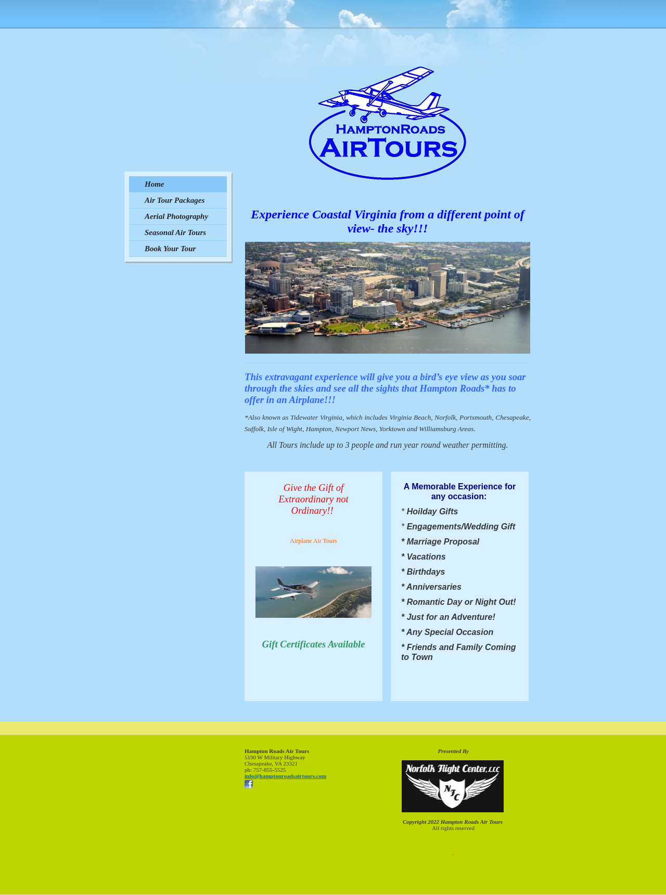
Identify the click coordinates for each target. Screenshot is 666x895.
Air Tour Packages (174, 200)
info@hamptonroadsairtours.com (285, 776)
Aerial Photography (176, 216)
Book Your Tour (170, 248)
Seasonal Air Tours (175, 232)
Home (154, 184)
